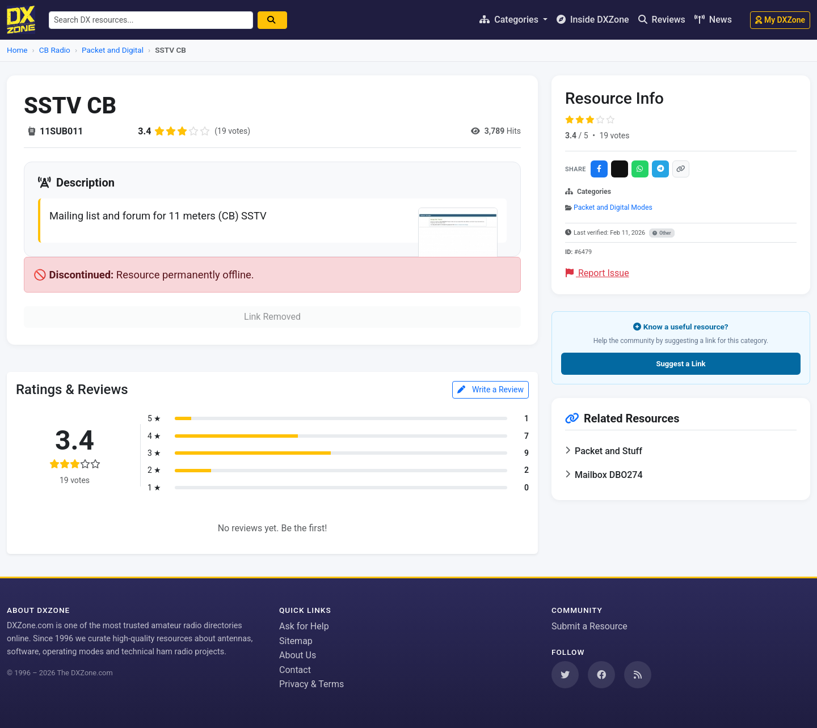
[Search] (272, 20)
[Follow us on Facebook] (601, 674)
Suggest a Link (680, 363)
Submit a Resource (589, 626)
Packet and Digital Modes (613, 207)
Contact (295, 669)
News (713, 19)
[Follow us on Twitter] (565, 674)
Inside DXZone (593, 19)
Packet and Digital (113, 49)
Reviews (661, 19)
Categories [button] (510, 19)
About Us (297, 655)
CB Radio (54, 49)
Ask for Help (304, 626)
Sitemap (296, 641)
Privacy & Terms (311, 684)
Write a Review (490, 389)
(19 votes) (232, 131)
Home (17, 49)
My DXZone (780, 19)
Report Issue (597, 273)
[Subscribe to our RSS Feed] (637, 674)
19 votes (614, 135)
